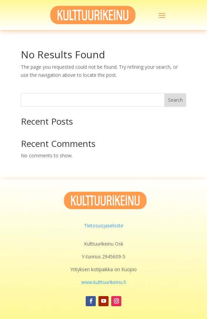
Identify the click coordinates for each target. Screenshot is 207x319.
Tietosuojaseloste (103, 225)
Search (175, 100)
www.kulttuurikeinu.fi (103, 282)
